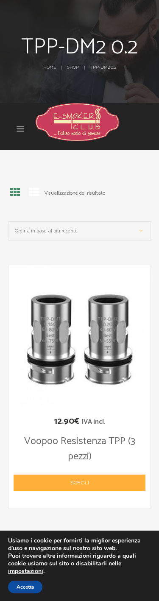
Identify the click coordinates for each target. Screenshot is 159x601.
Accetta (25, 587)
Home (49, 67)
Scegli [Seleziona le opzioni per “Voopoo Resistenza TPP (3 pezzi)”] (79, 482)
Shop (73, 67)
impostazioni (25, 571)
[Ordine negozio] (79, 230)
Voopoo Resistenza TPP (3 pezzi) (79, 449)
